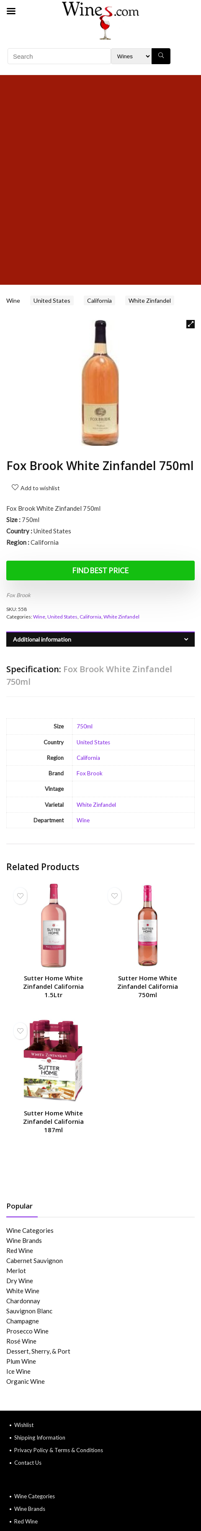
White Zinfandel (150, 300)
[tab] (100, 639)
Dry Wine (19, 1280)
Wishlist (24, 1425)
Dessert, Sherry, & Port (38, 1351)
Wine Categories (30, 1230)
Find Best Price (100, 570)
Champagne (22, 1321)
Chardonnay (23, 1301)
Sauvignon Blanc (29, 1311)
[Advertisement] (100, 180)
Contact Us (27, 1462)
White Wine (22, 1290)
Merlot (16, 1270)
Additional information (42, 639)
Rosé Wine (21, 1341)
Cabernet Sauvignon (34, 1260)
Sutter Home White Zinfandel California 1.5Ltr (53, 986)
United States (52, 300)
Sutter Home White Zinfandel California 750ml (147, 986)
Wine (13, 300)
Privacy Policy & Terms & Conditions (58, 1450)
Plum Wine (21, 1361)
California (99, 300)
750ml (85, 726)
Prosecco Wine (27, 1331)
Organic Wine (25, 1381)
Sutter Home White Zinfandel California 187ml (53, 1121)
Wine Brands (24, 1240)
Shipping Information (39, 1437)
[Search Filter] (131, 56)
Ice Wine (18, 1371)
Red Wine (19, 1250)
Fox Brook (18, 595)
